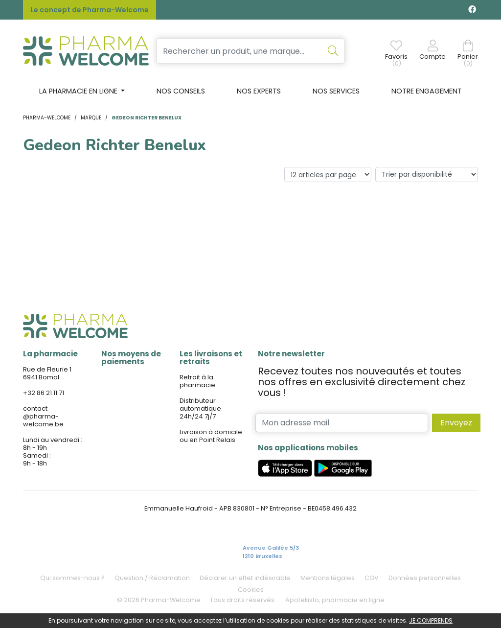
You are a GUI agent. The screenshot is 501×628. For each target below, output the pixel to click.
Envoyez (456, 422)
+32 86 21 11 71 (43, 392)
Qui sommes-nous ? (72, 578)
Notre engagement (426, 91)
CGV (371, 578)
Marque (91, 117)
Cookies (251, 589)
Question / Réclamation (152, 578)
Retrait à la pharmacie (197, 381)
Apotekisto (335, 600)
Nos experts (259, 91)
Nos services (336, 91)
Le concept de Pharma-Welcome (89, 10)
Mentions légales (327, 578)
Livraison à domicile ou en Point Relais (211, 435)
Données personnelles (424, 578)
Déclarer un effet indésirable (245, 578)
